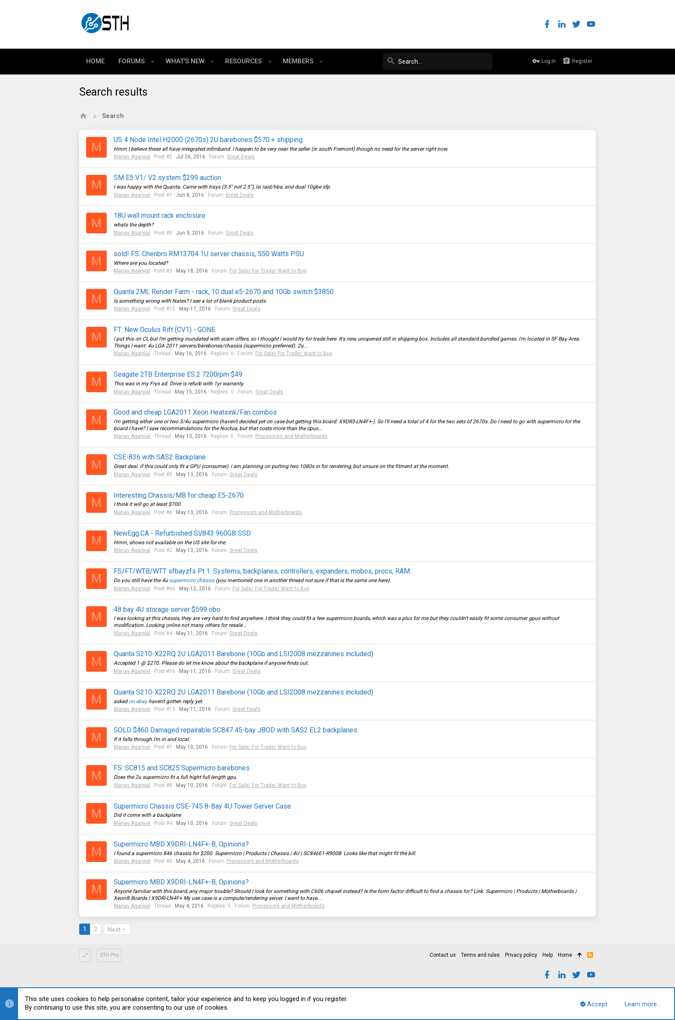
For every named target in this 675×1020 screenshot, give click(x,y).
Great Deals (241, 157)
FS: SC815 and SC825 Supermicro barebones (182, 768)
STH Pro (109, 955)
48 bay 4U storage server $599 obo (167, 609)
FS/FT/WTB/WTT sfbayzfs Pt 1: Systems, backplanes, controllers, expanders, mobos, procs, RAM (262, 571)
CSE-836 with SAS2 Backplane (160, 457)
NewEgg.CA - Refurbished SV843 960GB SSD (182, 533)
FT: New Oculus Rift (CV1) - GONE (164, 330)
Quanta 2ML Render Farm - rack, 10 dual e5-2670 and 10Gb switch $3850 (224, 292)
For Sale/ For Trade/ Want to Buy (268, 271)
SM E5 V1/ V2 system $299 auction (167, 178)
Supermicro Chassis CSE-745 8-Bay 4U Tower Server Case (202, 806)
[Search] (427, 61)
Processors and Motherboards (291, 436)
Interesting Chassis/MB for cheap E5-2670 (179, 495)
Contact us (443, 955)
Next (114, 929)
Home (565, 955)
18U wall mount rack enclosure (159, 215)
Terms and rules (480, 955)
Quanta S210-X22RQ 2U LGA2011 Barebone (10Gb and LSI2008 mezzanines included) (243, 654)
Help (547, 955)
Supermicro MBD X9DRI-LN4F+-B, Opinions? (181, 844)
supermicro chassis (191, 580)
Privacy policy (521, 955)
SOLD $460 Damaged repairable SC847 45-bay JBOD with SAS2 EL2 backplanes (235, 730)
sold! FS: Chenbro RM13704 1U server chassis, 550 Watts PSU (209, 254)
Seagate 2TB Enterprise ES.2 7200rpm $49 (178, 374)
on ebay (138, 701)
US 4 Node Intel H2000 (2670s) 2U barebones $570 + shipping (208, 140)
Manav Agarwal (132, 157)
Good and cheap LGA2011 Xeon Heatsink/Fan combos (195, 412)
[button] (152, 61)
